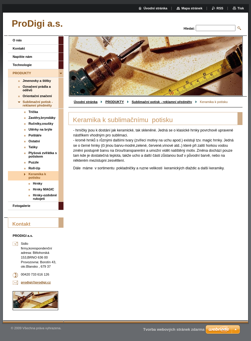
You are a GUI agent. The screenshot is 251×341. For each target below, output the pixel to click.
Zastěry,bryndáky (42, 117)
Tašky (33, 147)
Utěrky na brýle (40, 129)
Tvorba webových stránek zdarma (174, 329)
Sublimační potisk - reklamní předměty (162, 102)
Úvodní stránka (86, 102)
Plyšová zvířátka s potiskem (43, 154)
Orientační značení (37, 96)
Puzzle (34, 162)
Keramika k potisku (37, 175)
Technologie (22, 65)
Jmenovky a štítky (37, 80)
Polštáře (35, 135)
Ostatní (34, 141)
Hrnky (37, 183)
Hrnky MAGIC (43, 189)
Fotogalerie (21, 205)
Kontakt (19, 48)
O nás (17, 40)
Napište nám (22, 56)
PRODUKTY (115, 102)
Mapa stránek (192, 8)
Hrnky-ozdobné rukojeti (45, 196)
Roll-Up (34, 168)
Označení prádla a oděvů (37, 88)
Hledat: (189, 28)
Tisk (240, 8)
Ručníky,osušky (41, 123)
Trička (33, 112)
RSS (220, 8)
